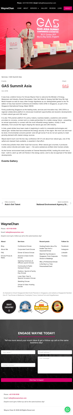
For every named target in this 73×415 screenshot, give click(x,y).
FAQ (2, 252)
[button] (34, 8)
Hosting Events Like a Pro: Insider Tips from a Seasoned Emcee (48, 248)
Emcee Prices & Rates (6, 257)
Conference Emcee (24, 246)
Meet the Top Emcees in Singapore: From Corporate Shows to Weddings (49, 256)
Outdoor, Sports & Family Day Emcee (27, 272)
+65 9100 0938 (27, 3)
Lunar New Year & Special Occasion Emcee (26, 277)
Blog (2, 246)
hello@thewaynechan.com (47, 3)
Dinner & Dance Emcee (26, 252)
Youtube (64, 256)
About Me (4, 249)
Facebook (65, 246)
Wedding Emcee (23, 281)
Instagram (64, 249)
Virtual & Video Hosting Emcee (26, 285)
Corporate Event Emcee (26, 249)
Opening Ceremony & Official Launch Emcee (26, 262)
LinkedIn (64, 252)
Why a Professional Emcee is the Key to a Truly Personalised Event (48, 264)
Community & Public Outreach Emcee (25, 267)
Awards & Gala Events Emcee (25, 257)
